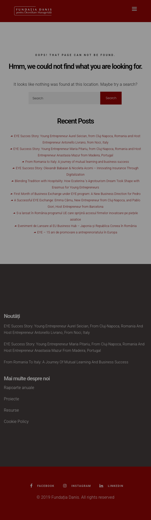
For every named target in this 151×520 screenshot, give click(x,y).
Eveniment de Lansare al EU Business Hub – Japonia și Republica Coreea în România (77, 226)
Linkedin (111, 486)
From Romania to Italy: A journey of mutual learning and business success (77, 162)
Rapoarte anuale (19, 387)
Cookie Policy (16, 421)
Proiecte (11, 398)
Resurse (11, 410)
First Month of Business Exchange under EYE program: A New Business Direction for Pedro (77, 194)
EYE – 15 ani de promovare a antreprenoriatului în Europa (77, 232)
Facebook (42, 486)
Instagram (77, 486)
